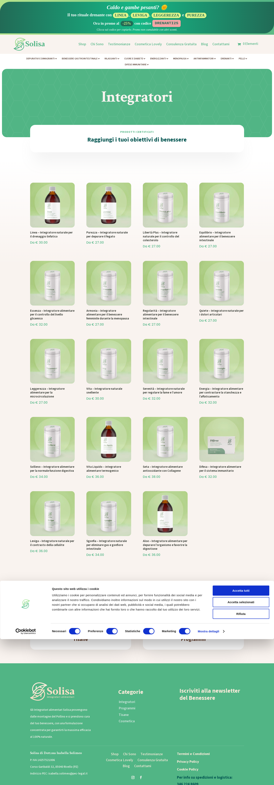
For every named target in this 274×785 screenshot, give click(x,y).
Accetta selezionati (240, 748)
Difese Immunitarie (135, 64)
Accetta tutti (241, 736)
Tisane (80, 639)
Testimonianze (119, 44)
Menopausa (179, 58)
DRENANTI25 (166, 23)
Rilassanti (111, 58)
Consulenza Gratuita (181, 44)
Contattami (220, 44)
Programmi (193, 639)
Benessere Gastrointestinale (79, 58)
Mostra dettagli (208, 777)
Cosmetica (127, 721)
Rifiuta (241, 759)
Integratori (127, 701)
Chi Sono (97, 44)
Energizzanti (158, 58)
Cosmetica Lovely (148, 44)
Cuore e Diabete (133, 58)
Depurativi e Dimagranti (40, 58)
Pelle (242, 58)
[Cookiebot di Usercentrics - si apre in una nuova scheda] (25, 777)
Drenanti (226, 58)
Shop (82, 44)
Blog (204, 44)
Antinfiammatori (204, 58)
